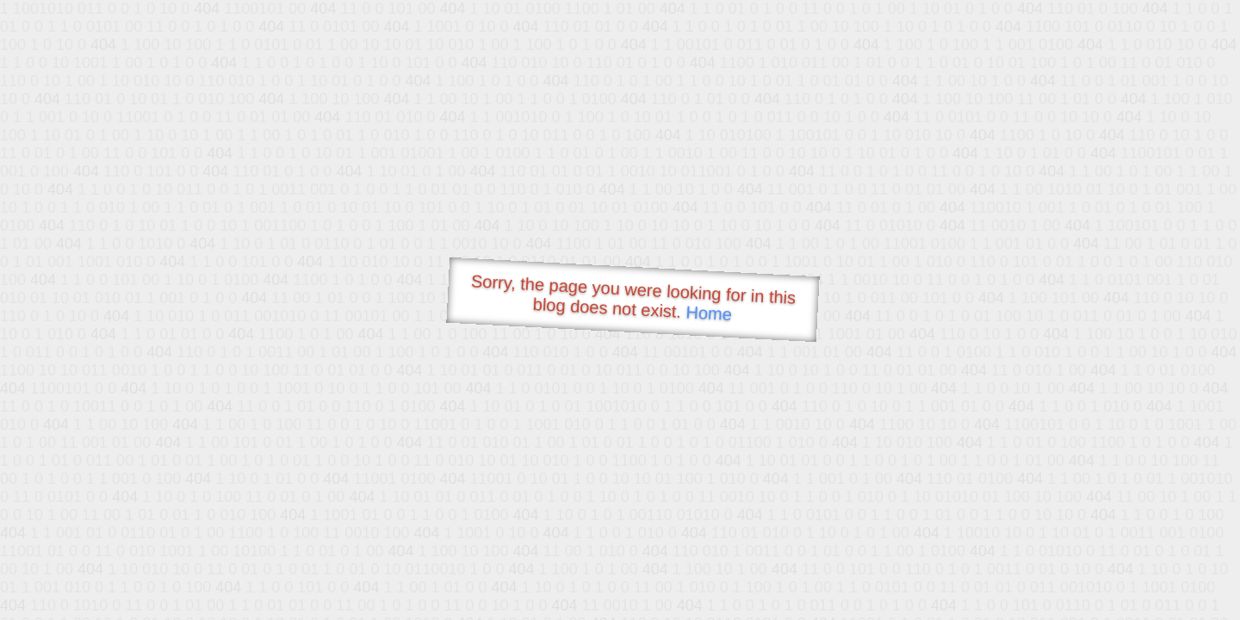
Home (708, 313)
